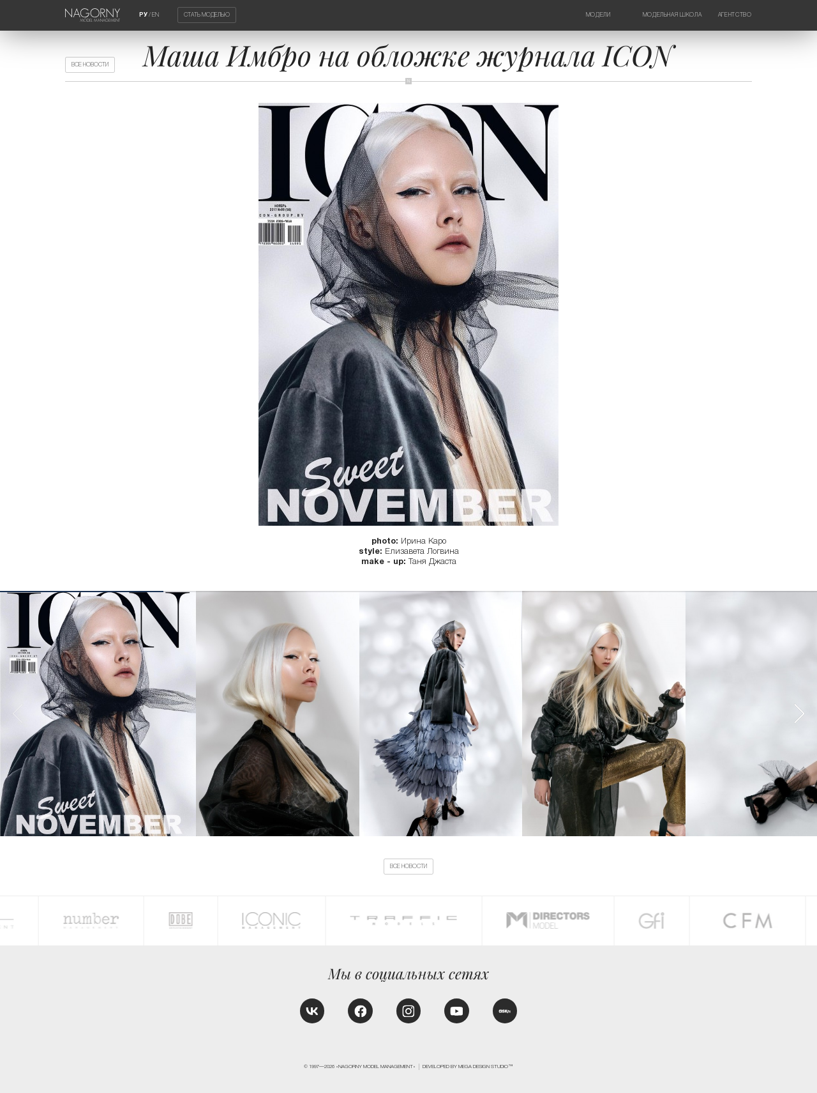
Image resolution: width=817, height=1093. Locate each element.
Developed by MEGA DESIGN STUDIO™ (468, 1066)
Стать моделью (207, 15)
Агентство (735, 14)
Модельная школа (672, 14)
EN (155, 14)
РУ (143, 14)
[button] (799, 713)
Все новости (90, 64)
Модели (598, 14)
